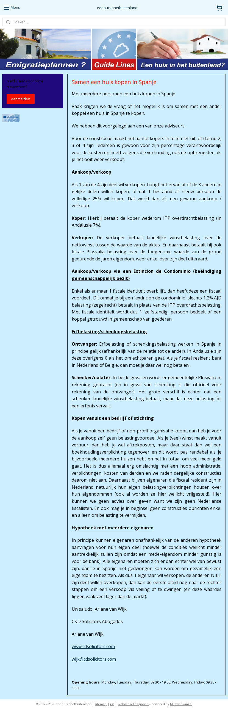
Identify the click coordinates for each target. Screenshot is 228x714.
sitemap (101, 704)
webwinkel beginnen (133, 704)
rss (112, 704)
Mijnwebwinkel (181, 704)
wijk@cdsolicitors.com (94, 659)
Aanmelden (20, 98)
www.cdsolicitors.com (93, 646)
